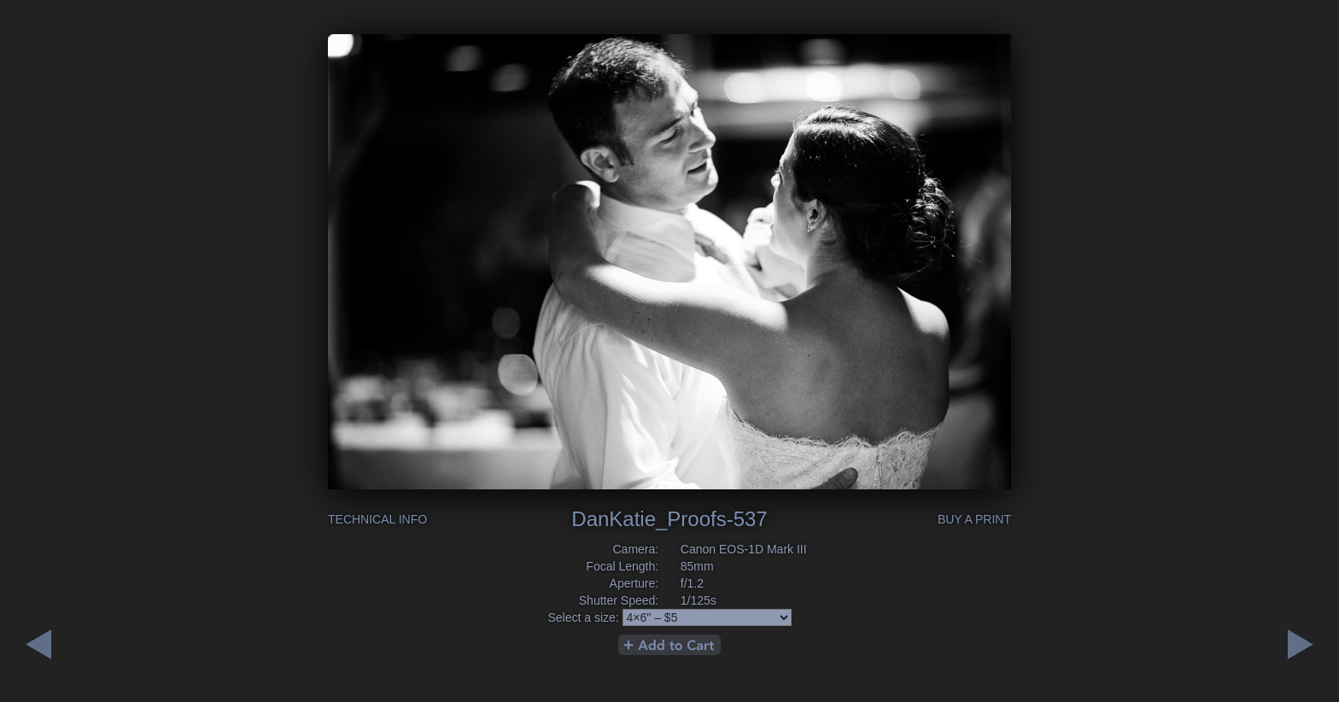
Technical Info (377, 519)
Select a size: (582, 617)
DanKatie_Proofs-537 (669, 518)
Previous (1300, 644)
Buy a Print (974, 519)
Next (38, 644)
